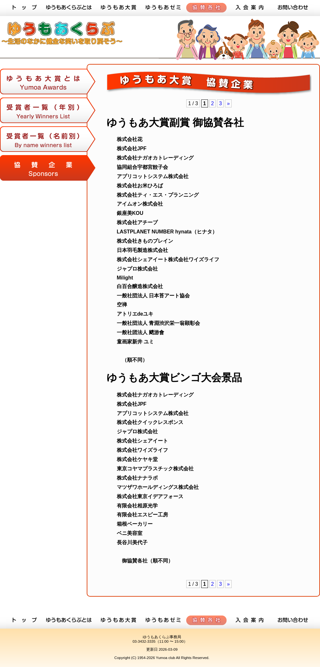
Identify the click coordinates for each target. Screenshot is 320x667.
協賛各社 (206, 8)
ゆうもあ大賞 (118, 8)
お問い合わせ (293, 8)
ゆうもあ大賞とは (48, 85)
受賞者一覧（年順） (48, 112)
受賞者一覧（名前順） (48, 140)
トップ (24, 8)
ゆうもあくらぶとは (69, 8)
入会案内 (249, 8)
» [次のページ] (228, 103)
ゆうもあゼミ (163, 8)
